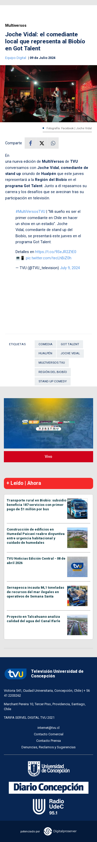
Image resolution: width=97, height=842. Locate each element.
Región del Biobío (53, 372)
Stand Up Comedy (53, 381)
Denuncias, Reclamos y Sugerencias (48, 747)
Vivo (48, 456)
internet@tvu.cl (48, 728)
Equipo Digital (16, 58)
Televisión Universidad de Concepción (44, 674)
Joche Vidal (70, 353)
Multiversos (15, 25)
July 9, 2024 (70, 268)
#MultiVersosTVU (30, 211)
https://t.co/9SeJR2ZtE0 (55, 251)
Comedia (46, 344)
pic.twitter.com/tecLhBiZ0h (48, 258)
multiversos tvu (52, 362)
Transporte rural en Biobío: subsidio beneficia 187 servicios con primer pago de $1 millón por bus (36, 504)
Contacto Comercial (48, 734)
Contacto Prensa (48, 741)
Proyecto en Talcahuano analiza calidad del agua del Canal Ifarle (33, 619)
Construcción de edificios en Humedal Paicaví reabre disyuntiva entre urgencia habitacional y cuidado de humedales (36, 536)
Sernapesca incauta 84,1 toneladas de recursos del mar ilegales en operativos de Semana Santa (35, 592)
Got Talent (70, 344)
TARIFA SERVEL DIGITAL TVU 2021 (29, 717)
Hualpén (45, 353)
